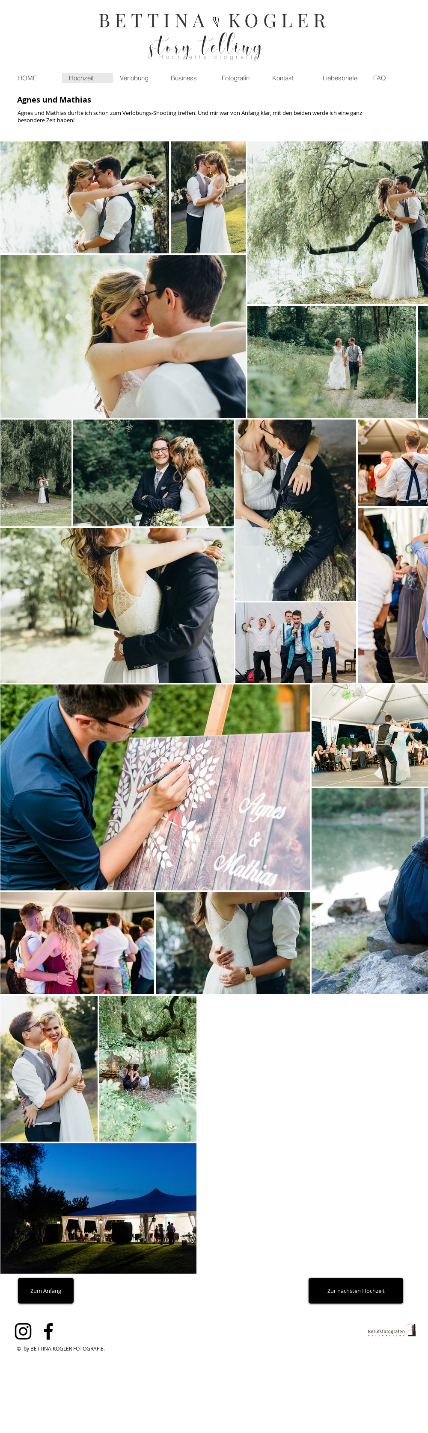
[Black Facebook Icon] (48, 1331)
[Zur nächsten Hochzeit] (356, 1291)
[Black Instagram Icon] (23, 1331)
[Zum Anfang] (46, 1291)
